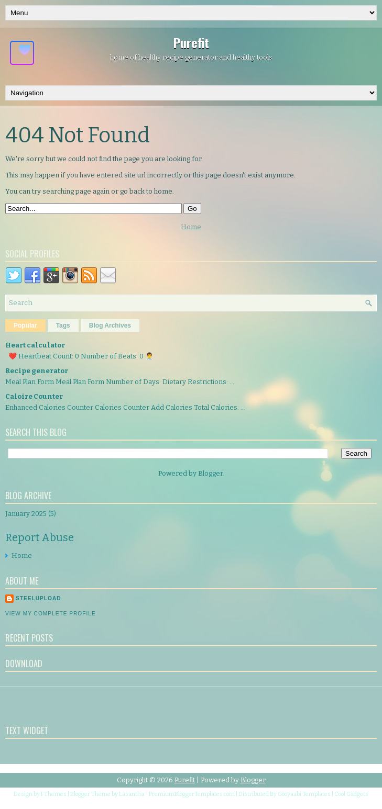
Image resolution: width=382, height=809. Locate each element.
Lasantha (131, 794)
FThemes (54, 794)
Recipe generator (36, 371)
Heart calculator (35, 345)
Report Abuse (39, 537)
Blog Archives (110, 325)
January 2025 (26, 514)
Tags (63, 325)
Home (191, 227)
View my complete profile (50, 613)
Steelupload (38, 598)
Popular (25, 325)
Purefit (191, 42)
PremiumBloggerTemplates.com (192, 794)
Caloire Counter (34, 396)
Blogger (210, 473)
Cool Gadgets (351, 794)
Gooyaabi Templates (304, 794)
